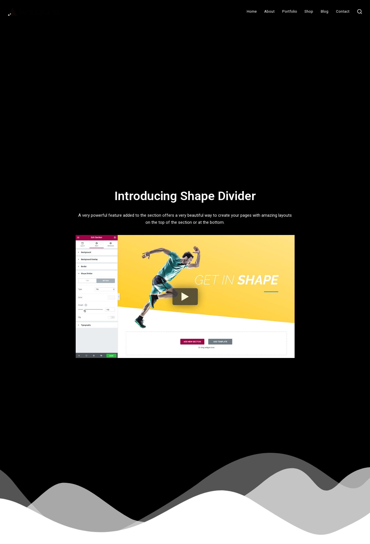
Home (252, 11)
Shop (308, 11)
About (269, 11)
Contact (342, 11)
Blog (324, 11)
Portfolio (289, 11)
